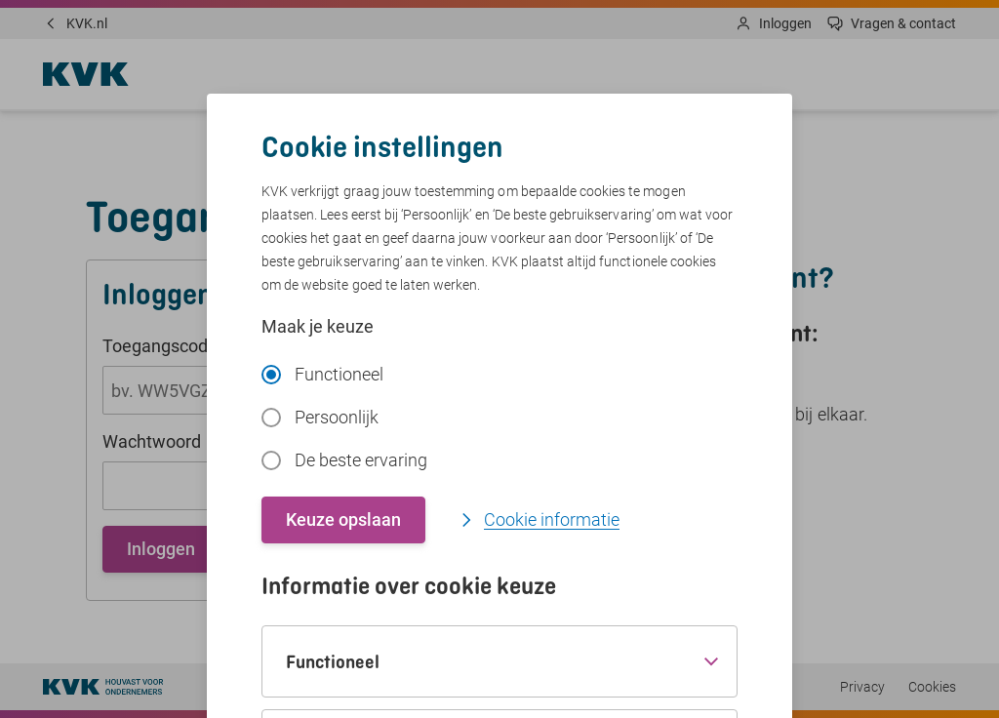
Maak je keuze (317, 326)
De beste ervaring (344, 460)
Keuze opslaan (343, 519)
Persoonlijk (320, 417)
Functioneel (322, 374)
